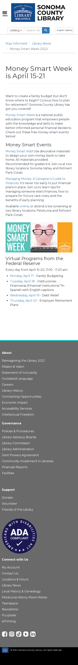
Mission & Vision (13, 366)
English (60, 30)
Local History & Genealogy (21, 591)
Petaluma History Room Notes (24, 597)
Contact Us (10, 573)
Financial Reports (14, 467)
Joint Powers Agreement (20, 455)
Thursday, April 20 (23, 300)
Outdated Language (17, 378)
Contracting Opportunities (21, 396)
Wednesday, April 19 (24, 295)
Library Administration (18, 449)
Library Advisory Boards (19, 437)
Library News (41, 43)
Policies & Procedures (18, 431)
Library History (12, 390)
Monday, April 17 (22, 276)
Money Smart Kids (19, 151)
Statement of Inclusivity (19, 372)
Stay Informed (16, 43)
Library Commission (16, 443)
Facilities (8, 473)
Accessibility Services (17, 408)
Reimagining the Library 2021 (23, 360)
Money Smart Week (20, 115)
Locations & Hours (15, 579)
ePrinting (9, 621)
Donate (7, 497)
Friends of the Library (17, 509)
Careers (7, 384)
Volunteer (9, 503)
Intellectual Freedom (18, 414)
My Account (11, 567)
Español (68, 30)
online (24, 206)
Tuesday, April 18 (22, 281)
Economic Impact (15, 402)
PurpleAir (9, 615)
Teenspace (10, 603)
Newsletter (10, 609)
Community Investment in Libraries (27, 461)
